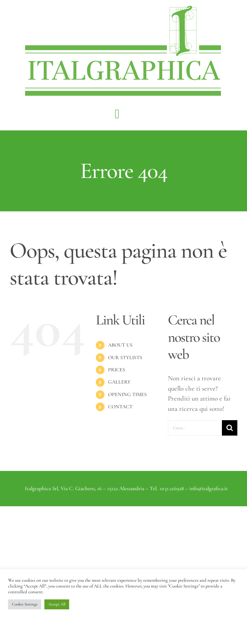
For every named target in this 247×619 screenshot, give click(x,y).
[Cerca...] (195, 428)
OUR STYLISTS (125, 357)
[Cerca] (229, 428)
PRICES (116, 370)
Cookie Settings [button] (24, 604)
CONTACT (120, 406)
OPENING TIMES (127, 394)
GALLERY (119, 382)
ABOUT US (120, 345)
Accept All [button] (56, 604)
